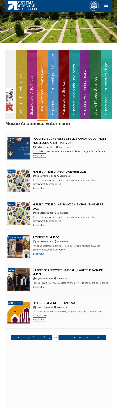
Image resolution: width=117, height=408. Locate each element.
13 (74, 337)
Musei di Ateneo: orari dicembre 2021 (59, 171)
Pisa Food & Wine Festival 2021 (55, 303)
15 (86, 337)
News (11, 138)
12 (67, 337)
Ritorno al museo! (46, 237)
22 (97, 337)
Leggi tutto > (39, 155)
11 (61, 337)
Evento (12, 237)
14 (80, 337)
